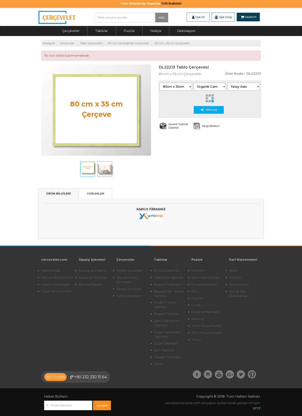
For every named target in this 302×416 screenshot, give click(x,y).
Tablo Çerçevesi (128, 296)
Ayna (233, 270)
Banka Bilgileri (91, 284)
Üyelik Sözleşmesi (55, 284)
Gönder (102, 405)
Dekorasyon (186, 31)
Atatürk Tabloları (167, 284)
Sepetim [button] (249, 17)
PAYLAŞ (209, 110)
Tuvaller (235, 277)
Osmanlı (198, 270)
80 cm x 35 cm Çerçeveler (172, 43)
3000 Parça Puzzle (206, 333)
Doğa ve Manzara (205, 312)
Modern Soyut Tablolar (165, 305)
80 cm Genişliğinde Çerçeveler (128, 43)
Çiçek (195, 305)
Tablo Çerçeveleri (91, 43)
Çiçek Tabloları (166, 343)
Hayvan (197, 298)
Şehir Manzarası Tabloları (167, 323)
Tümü (158, 364)
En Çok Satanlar (167, 270)
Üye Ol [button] (198, 17)
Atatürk (197, 319)
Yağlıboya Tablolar (169, 277)
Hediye (155, 31)
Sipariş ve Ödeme (93, 270)
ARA (162, 17)
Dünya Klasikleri (204, 284)
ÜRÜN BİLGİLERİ (58, 193)
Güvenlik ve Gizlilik (56, 291)
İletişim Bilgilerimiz (56, 277)
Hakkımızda (50, 270)
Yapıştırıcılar (239, 284)
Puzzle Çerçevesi (129, 270)
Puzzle (129, 31)
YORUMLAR (95, 193)
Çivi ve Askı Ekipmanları (239, 294)
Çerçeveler (71, 31)
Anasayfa (49, 43)
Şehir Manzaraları (205, 277)
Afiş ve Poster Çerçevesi (127, 280)
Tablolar (101, 31)
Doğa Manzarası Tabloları (167, 334)
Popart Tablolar (166, 314)
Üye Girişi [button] (223, 17)
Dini (194, 291)
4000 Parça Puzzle (206, 326)
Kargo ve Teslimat (93, 277)
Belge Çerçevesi (129, 289)
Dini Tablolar (164, 350)
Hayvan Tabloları (167, 357)
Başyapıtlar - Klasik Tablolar (169, 294)
